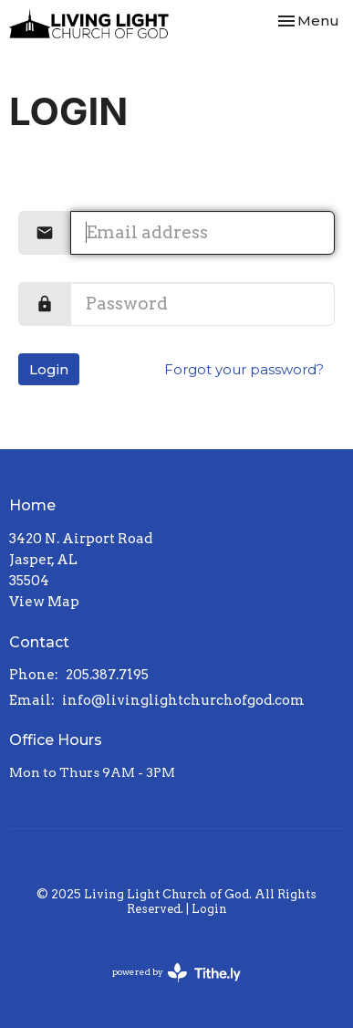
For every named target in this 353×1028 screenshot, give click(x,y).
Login (48, 369)
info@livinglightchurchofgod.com (183, 700)
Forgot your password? (244, 369)
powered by (176, 973)
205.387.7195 (107, 674)
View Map (44, 601)
